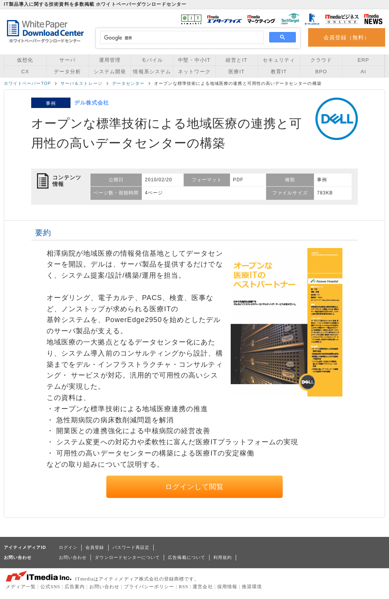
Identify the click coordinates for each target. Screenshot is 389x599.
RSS (183, 586)
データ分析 (67, 71)
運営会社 (203, 586)
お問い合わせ (73, 557)
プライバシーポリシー (149, 586)
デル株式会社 (91, 103)
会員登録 (95, 547)
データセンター (128, 83)
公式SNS (50, 586)
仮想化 (25, 60)
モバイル (152, 60)
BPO (321, 71)
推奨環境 (252, 586)
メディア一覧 (21, 586)
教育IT (279, 71)
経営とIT (236, 60)
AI (363, 71)
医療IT (236, 71)
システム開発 (110, 71)
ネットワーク (194, 71)
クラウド (321, 60)
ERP (363, 60)
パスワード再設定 (131, 547)
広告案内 (75, 586)
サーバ (67, 60)
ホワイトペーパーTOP (27, 83)
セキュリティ (279, 60)
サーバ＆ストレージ (81, 83)
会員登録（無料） (347, 37)
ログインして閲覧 (194, 487)
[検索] (181, 37)
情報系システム (152, 71)
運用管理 (110, 60)
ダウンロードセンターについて (127, 557)
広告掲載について (186, 557)
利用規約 (222, 557)
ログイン (68, 547)
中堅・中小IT (194, 60)
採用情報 (227, 586)
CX (25, 71)
